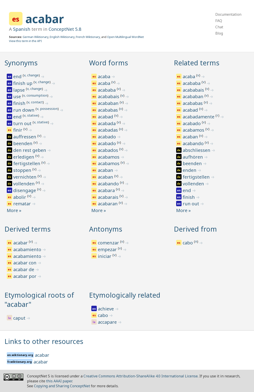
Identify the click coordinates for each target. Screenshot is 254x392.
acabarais (108, 197)
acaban (106, 170)
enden (190, 170)
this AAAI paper (59, 381)
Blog (219, 33)
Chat (219, 26)
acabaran (108, 204)
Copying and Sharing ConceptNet (62, 385)
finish (20, 103)
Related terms (196, 62)
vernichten (25, 177)
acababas (108, 110)
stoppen (22, 170)
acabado (107, 137)
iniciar (105, 256)
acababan (109, 103)
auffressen (25, 137)
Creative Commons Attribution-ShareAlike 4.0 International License (140, 376)
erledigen (24, 157)
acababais (109, 96)
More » (14, 210)
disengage (25, 190)
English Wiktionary (62, 37)
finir (18, 130)
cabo (188, 243)
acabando (109, 184)
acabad (106, 117)
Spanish (21, 29)
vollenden (24, 184)
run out (191, 204)
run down (24, 110)
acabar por (25, 276)
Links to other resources (43, 341)
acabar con (25, 263)
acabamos (109, 157)
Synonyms (21, 62)
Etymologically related (124, 295)
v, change (31, 75)
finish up (23, 83)
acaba (104, 76)
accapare (108, 322)
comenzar (109, 243)
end (18, 76)
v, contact (35, 102)
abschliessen (197, 150)
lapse (19, 90)
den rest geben (30, 150)
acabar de (24, 269)
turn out (23, 123)
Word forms (108, 62)
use (17, 96)
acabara (107, 190)
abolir (20, 197)
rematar (22, 204)
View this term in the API (25, 41)
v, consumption (35, 95)
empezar (108, 249)
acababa (107, 90)
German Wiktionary (35, 37)
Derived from (195, 229)
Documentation (228, 14)
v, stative (31, 115)
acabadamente (199, 117)
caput (20, 318)
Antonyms (105, 229)
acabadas (108, 130)
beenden (23, 143)
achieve (106, 309)
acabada (107, 123)
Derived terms (27, 229)
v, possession (47, 108)
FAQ (218, 20)
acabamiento (27, 249)
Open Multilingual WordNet (125, 37)
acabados (108, 150)
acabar (44, 19)
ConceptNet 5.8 (65, 29)
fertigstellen (27, 163)
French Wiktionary (88, 37)
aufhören (193, 157)
